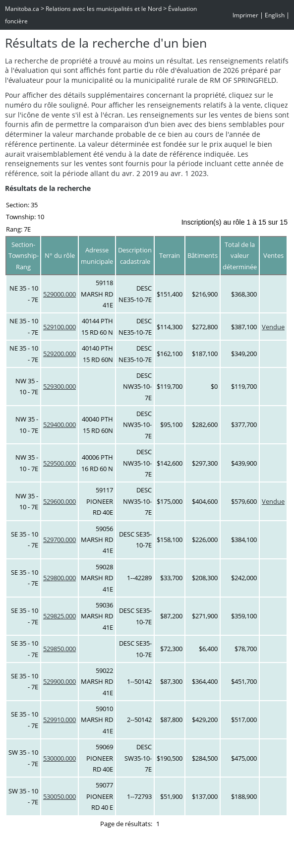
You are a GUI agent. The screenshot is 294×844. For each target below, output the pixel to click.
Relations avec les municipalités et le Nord (104, 8)
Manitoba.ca (22, 8)
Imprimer (245, 15)
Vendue (273, 326)
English (275, 15)
